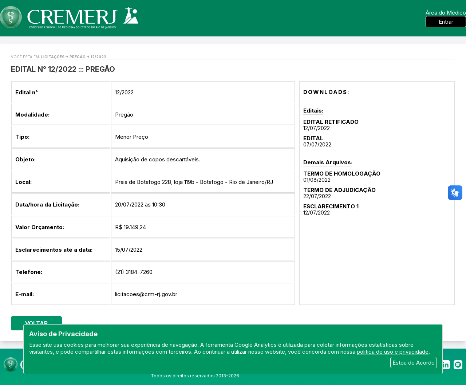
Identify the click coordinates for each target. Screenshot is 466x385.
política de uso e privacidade (393, 351)
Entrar (446, 21)
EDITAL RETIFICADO (331, 121)
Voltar (36, 323)
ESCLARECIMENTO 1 (331, 206)
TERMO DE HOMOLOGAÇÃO (341, 173)
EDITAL (313, 138)
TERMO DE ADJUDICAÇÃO (339, 189)
